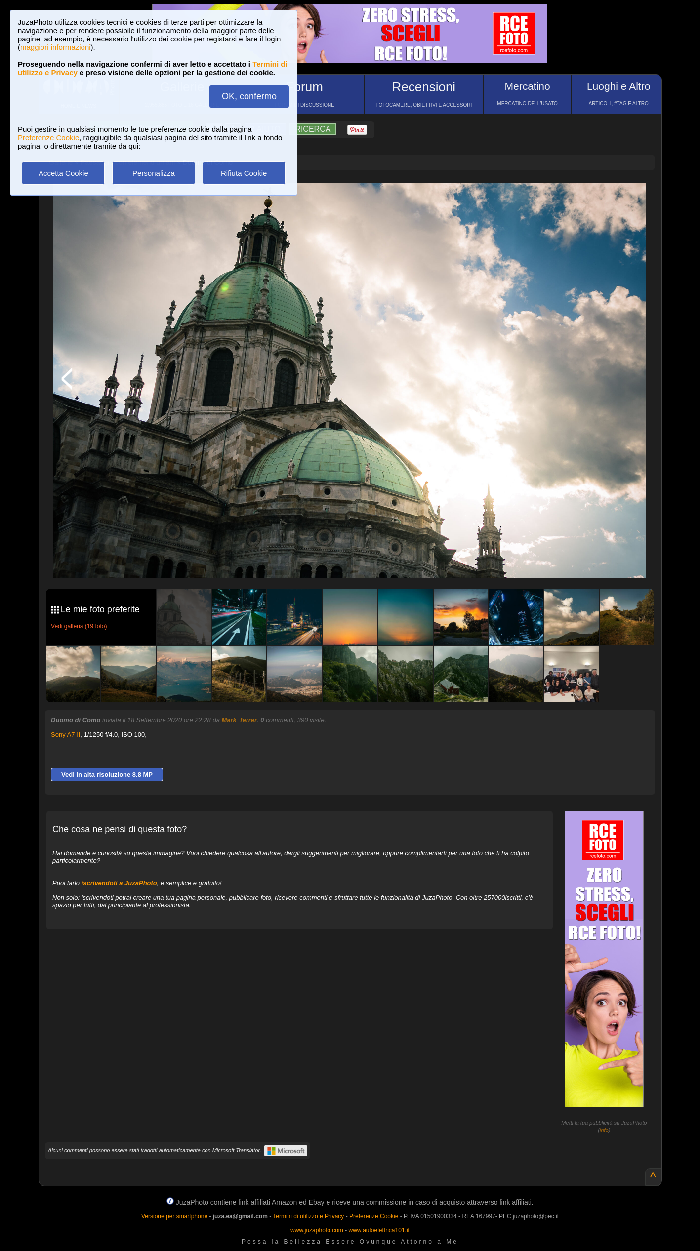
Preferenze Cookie (48, 137)
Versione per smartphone (174, 1216)
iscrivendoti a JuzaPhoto (119, 883)
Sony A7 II (65, 734)
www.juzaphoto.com (316, 1230)
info (604, 1130)
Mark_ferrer (239, 720)
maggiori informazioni (55, 47)
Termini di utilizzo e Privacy (308, 1216)
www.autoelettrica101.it (378, 1230)
